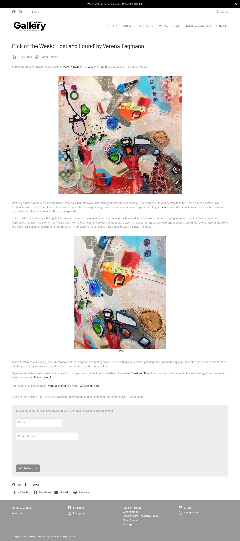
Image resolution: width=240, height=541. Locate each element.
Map (127, 524)
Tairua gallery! (42, 377)
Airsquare (72, 536)
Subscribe (28, 468)
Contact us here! (90, 385)
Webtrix (53, 536)
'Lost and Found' (97, 66)
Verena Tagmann (73, 66)
